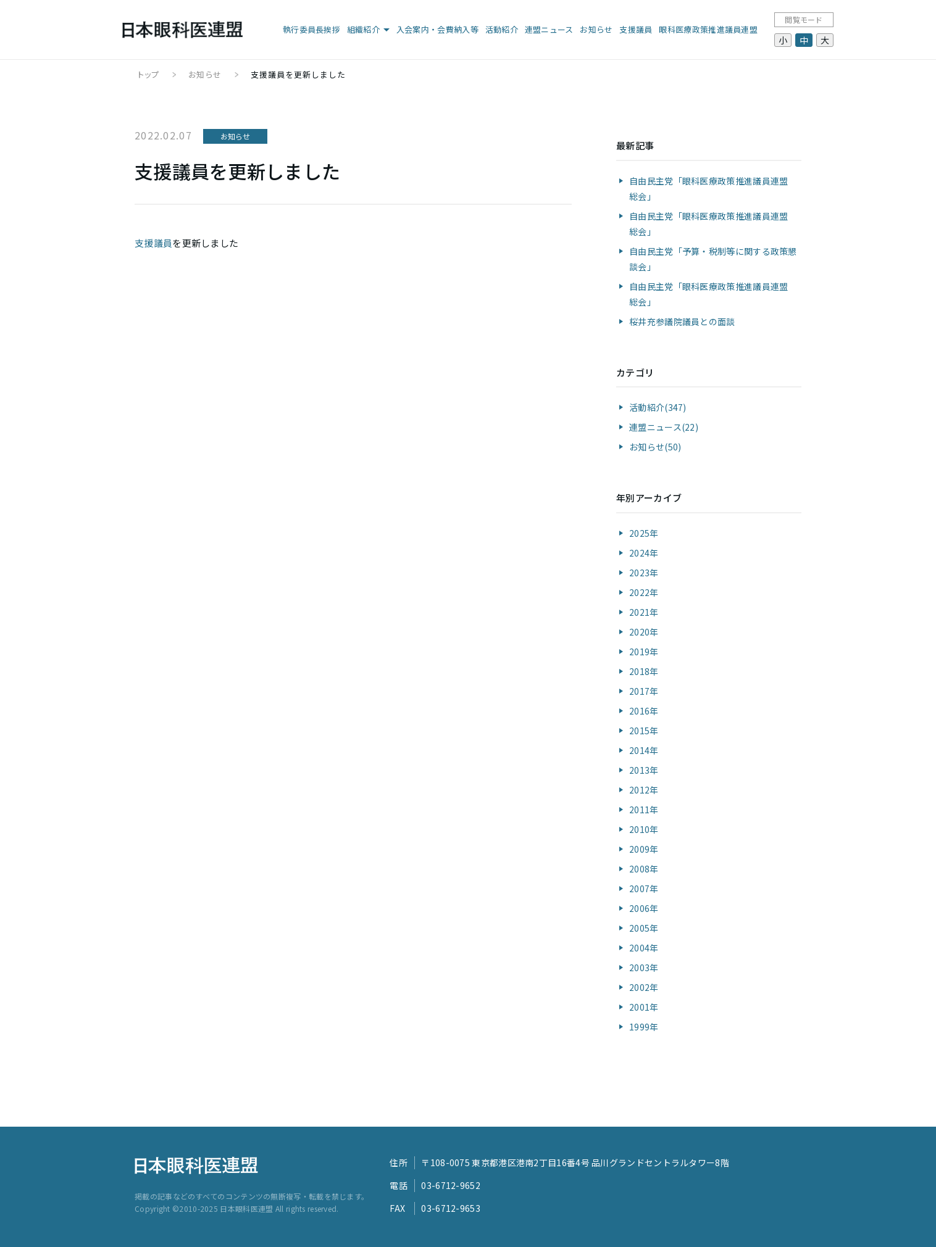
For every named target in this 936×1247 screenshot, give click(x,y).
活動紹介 (501, 29)
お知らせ (596, 29)
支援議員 (635, 29)
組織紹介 (363, 29)
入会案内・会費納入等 (437, 29)
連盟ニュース (549, 29)
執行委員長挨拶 (311, 29)
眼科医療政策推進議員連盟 (708, 29)
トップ (148, 74)
